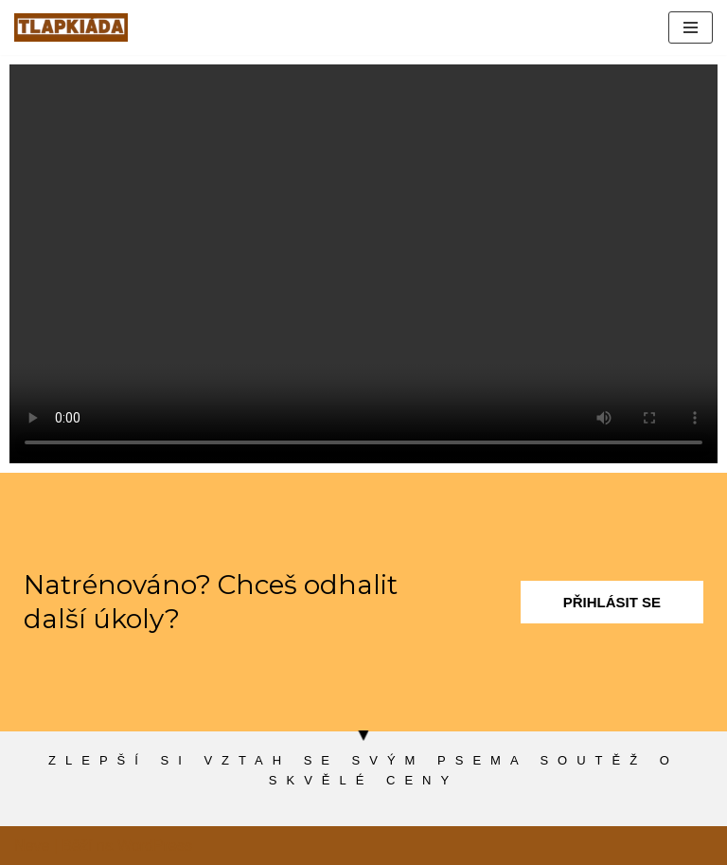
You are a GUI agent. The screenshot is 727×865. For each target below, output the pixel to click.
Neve (31, 846)
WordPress (154, 846)
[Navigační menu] (690, 27)
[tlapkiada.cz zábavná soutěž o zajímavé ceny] (71, 27)
